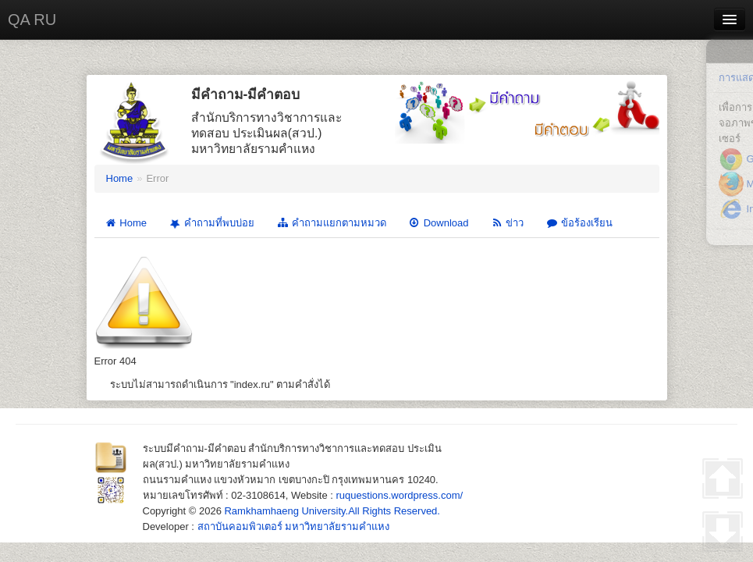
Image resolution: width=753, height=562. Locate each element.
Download (438, 223)
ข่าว (507, 223)
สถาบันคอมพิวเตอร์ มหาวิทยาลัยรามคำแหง (293, 526)
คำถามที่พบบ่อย (210, 223)
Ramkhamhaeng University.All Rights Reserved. (331, 511)
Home (119, 178)
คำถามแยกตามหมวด (331, 223)
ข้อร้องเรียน (579, 223)
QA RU (32, 19)
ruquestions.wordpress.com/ (400, 495)
